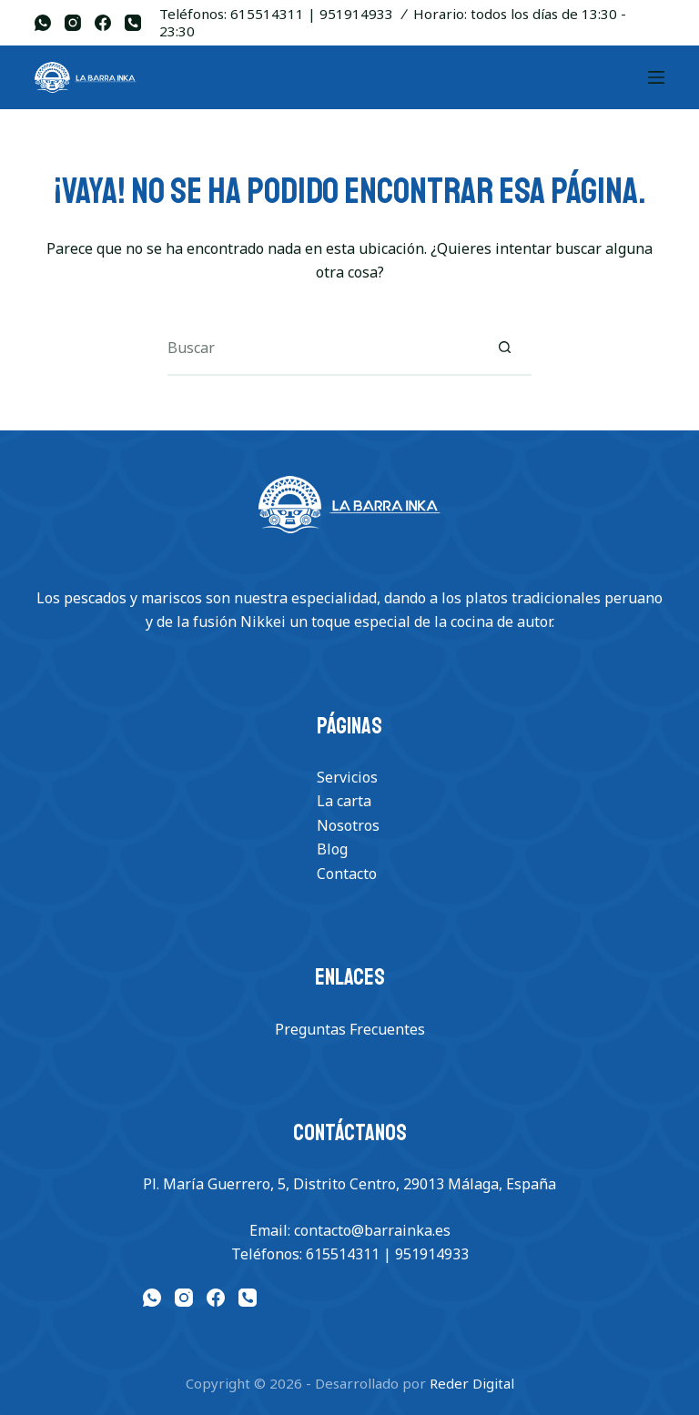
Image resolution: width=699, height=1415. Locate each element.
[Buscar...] (322, 348)
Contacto (347, 874)
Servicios (347, 777)
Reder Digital (472, 1383)
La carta (344, 801)
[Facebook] (103, 23)
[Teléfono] (133, 23)
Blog (332, 849)
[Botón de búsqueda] (504, 348)
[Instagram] (73, 23)
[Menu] (656, 77)
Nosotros (348, 825)
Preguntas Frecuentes (350, 1029)
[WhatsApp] (43, 23)
